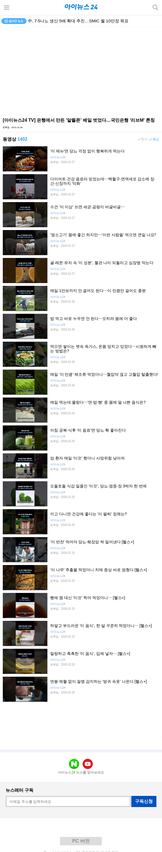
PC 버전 (81, 841)
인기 (144, 139)
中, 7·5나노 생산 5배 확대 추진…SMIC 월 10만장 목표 (78, 20)
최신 (156, 139)
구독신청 (144, 801)
